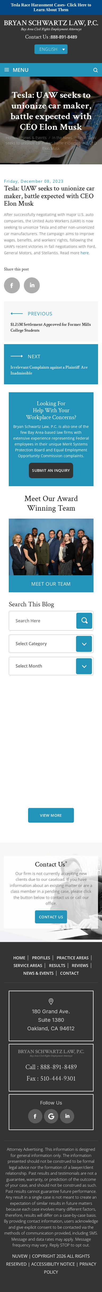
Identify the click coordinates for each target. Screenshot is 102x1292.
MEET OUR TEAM (51, 584)
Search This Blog (31, 604)
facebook (12, 285)
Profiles (41, 957)
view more (51, 815)
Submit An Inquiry (51, 470)
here (85, 252)
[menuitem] (51, 49)
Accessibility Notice (53, 1264)
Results (57, 965)
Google (51, 1116)
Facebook (35, 1116)
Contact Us (51, 916)
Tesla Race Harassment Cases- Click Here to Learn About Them (51, 7)
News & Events (38, 973)
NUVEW (20, 1256)
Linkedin (32, 285)
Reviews (80, 965)
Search (84, 621)
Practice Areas (72, 957)
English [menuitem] (48, 49)
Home (19, 957)
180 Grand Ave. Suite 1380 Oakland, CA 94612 (51, 1020)
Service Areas (28, 965)
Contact (69, 973)
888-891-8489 (64, 37)
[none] (51, 49)
